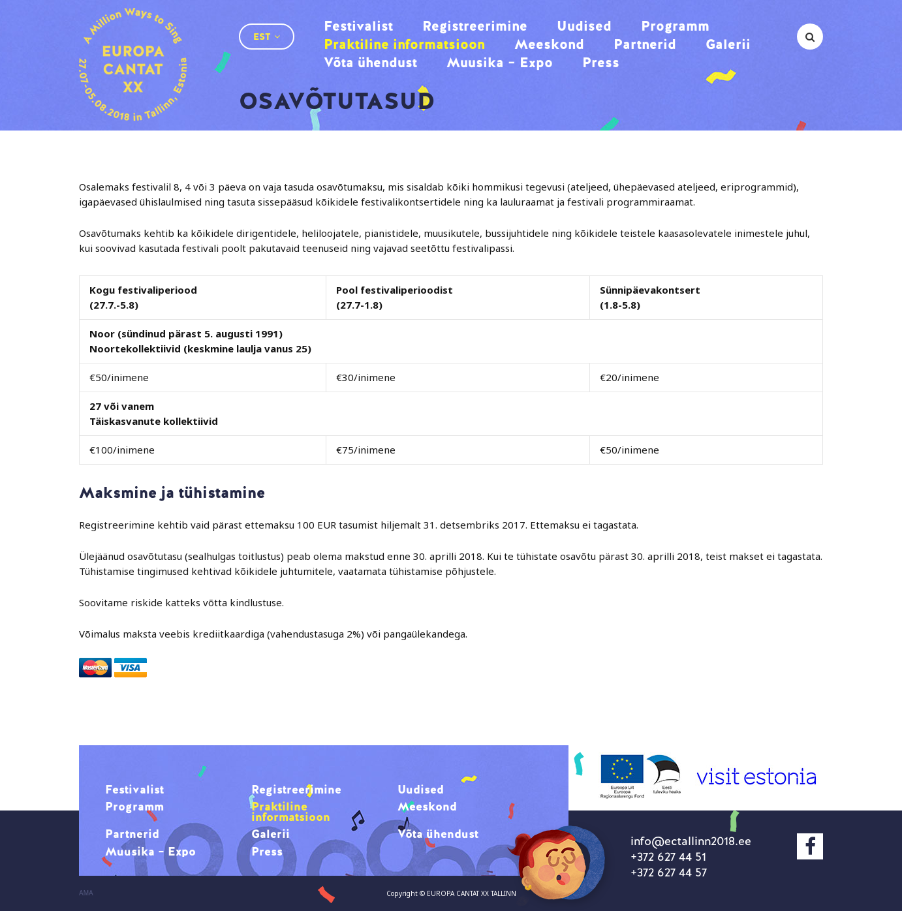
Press (600, 62)
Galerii (728, 44)
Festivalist (358, 26)
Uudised (584, 26)
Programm (675, 26)
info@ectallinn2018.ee (690, 840)
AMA (86, 893)
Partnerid (645, 44)
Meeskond (549, 44)
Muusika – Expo (499, 62)
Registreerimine (474, 26)
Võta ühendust (370, 62)
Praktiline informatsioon (404, 44)
